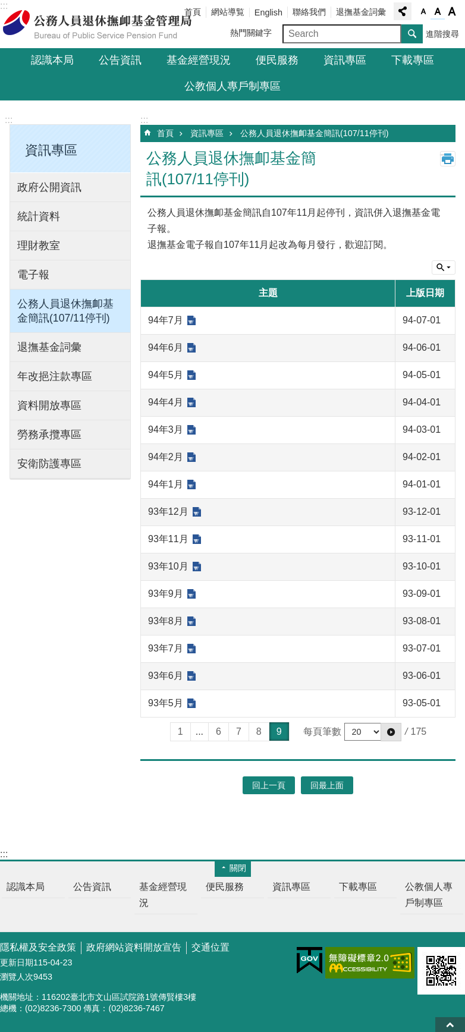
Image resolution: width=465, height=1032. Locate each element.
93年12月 (168, 511)
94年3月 (165, 429)
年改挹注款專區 (54, 376)
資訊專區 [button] (51, 150)
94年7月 (165, 320)
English (268, 12)
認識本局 (52, 60)
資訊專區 (344, 60)
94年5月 (165, 375)
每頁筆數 (322, 731)
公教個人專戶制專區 (232, 86)
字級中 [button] (438, 12)
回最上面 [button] (327, 785)
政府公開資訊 (49, 187)
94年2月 (165, 457)
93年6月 (165, 676)
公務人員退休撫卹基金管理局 (104, 24)
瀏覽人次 (16, 976)
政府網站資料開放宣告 (133, 947)
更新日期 (16, 962)
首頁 (165, 133)
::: (8, 120)
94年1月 (165, 484)
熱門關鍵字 (251, 32)
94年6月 (165, 347)
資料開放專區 (49, 405)
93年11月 (168, 539)
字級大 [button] (452, 12)
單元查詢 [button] (443, 267)
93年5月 (165, 703)
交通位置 (210, 947)
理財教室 (38, 245)
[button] (391, 732)
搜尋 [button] (412, 33)
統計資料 (38, 216)
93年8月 (165, 621)
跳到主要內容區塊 (6, 6)
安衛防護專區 (49, 464)
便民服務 (277, 60)
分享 (402, 11)
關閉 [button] (238, 868)
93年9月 (165, 594)
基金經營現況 (198, 60)
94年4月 (165, 402)
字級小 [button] (423, 12)
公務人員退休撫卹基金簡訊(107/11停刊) (65, 311)
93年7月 (165, 648)
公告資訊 (120, 60)
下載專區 (412, 60)
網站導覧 (227, 12)
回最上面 (450, 1024)
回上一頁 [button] (268, 785)
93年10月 (168, 566)
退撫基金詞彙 (361, 12)
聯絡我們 (309, 12)
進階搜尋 (442, 34)
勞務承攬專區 (49, 435)
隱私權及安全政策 (38, 947)
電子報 (33, 275)
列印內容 (447, 158)
